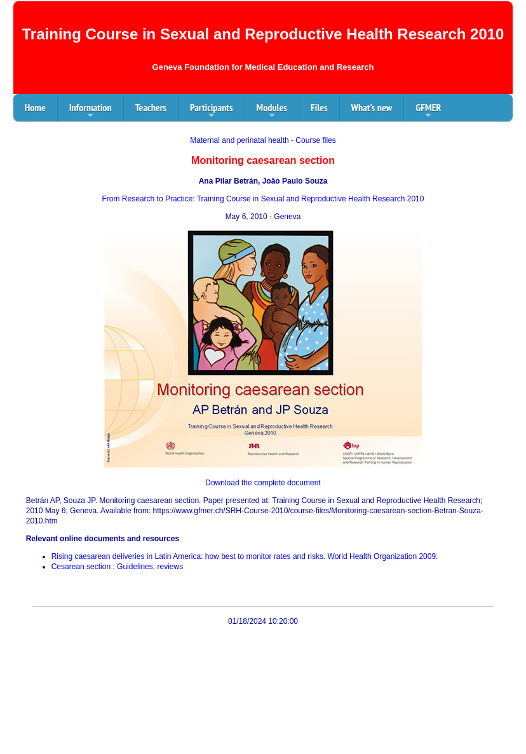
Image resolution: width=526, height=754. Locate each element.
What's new (372, 107)
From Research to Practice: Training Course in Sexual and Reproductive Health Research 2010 (263, 198)
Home (35, 107)
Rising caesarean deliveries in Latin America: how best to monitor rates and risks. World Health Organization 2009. (244, 556)
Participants (211, 111)
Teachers (150, 107)
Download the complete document (262, 482)
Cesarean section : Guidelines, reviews (117, 566)
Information (90, 111)
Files (319, 107)
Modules (272, 111)
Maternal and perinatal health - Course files (262, 140)
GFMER (428, 111)
